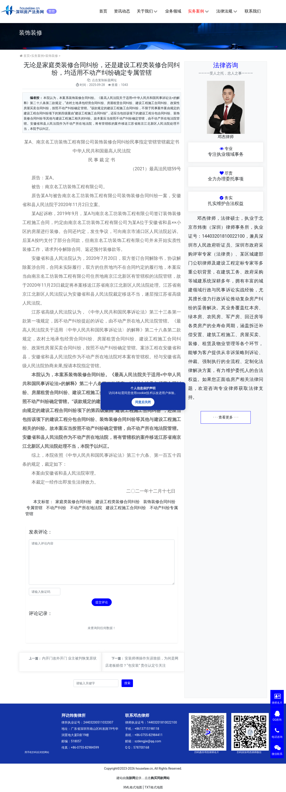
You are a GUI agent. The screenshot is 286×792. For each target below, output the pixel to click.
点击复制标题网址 (104, 80)
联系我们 (253, 11)
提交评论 (101, 602)
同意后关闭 (143, 402)
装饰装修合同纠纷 (159, 501)
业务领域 (173, 11)
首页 (103, 11)
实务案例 (199, 11)
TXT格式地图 (154, 787)
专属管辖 (34, 507)
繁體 (51, 11)
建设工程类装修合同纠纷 (117, 501)
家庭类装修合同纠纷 (73, 501)
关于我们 (147, 11)
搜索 (127, 683)
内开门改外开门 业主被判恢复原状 (69, 658)
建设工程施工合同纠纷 (126, 507)
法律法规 (227, 11)
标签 (45, 501)
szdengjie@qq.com (148, 741)
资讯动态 (122, 11)
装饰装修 (51, 56)
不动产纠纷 (56, 507)
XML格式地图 (132, 787)
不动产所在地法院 (86, 507)
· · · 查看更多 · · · (225, 417)
